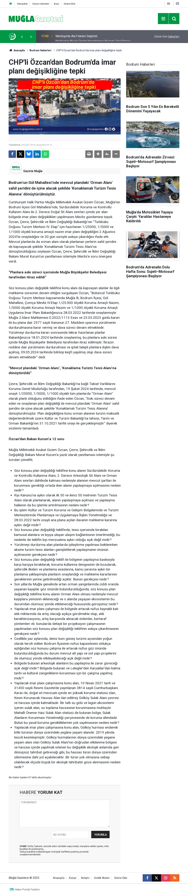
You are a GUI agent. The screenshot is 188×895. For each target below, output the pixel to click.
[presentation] (21, 36)
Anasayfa (17, 50)
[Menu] (163, 18)
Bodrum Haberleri (40, 50)
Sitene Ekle (69, 3)
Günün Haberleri (40, 3)
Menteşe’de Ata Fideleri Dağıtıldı (76, 36)
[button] (98, 154)
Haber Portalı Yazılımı (27, 889)
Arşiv (56, 3)
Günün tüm (166, 36)
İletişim (85, 878)
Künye (72, 878)
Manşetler (22, 3)
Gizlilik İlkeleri (102, 878)
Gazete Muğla (32, 171)
